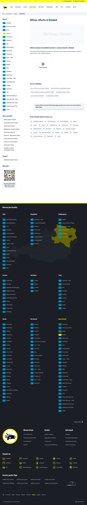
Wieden (6, 401)
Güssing (34, 226)
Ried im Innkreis (36, 356)
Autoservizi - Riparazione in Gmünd (12, 135)
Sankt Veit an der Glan (10, 298)
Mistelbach (7, 72)
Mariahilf (7, 373)
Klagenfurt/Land (8, 291)
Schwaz (62, 308)
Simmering (7, 394)
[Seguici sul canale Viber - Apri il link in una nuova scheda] (60, 467)
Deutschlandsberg (9, 223)
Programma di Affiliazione (50, 445)
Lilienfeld (7, 61)
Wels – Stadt (35, 380)
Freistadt (35, 331)
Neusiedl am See (36, 237)
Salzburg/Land (64, 230)
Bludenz (34, 284)
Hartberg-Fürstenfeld (10, 237)
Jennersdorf (35, 230)
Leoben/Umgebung (9, 251)
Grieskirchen (35, 338)
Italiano (33, 495)
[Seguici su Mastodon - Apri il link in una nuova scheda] (77, 467)
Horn (6, 44)
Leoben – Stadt (8, 244)
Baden (6, 30)
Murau (6, 258)
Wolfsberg (7, 312)
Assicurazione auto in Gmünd (11, 138)
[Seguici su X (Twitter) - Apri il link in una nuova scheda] (10, 463)
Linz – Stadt (35, 345)
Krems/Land (7, 54)
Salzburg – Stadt (64, 226)
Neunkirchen (7, 75)
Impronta (67, 434)
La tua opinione (27, 441)
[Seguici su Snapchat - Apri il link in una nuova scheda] (43, 463)
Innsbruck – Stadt (65, 281)
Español (23, 495)
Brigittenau (7, 328)
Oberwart (35, 244)
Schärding (35, 362)
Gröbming (7, 230)
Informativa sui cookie (70, 441)
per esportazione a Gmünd (52, 96)
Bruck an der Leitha (9, 27)
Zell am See (63, 237)
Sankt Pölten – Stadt (9, 78)
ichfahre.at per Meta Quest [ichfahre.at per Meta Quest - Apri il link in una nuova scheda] (51, 483)
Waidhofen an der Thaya (10, 103)
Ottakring (7, 383)
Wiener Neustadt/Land (10, 96)
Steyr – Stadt (36, 369)
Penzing (6, 387)
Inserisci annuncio (48, 434)
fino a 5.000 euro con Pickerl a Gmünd (40, 88)
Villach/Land (8, 308)
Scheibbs (7, 85)
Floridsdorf (7, 342)
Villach (6, 301)
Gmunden (35, 335)
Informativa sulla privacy (71, 438)
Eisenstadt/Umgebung (38, 223)
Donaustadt (7, 335)
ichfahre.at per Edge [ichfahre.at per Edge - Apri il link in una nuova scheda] (35, 479)
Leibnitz (6, 240)
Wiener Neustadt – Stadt (10, 99)
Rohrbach (35, 359)
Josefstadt (7, 356)
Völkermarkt (7, 305)
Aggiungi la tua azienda (50, 438)
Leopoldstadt (8, 362)
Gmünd (15, 13)
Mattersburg (35, 233)
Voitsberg (7, 265)
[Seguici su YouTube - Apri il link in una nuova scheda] (60, 458)
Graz (6, 226)
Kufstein (62, 294)
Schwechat (7, 89)
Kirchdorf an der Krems (38, 342)
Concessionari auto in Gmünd (11, 123)
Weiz (6, 268)
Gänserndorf (7, 37)
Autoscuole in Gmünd (9, 145)
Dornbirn (35, 288)
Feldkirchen (7, 281)
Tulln (6, 92)
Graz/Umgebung (8, 233)
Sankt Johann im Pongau (66, 223)
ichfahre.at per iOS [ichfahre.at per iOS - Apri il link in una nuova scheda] (35, 483)
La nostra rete (47, 441)
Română (29, 495)
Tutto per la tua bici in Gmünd (10, 142)
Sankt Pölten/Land (9, 82)
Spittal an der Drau (9, 294)
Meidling (7, 376)
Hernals (6, 345)
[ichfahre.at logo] (5, 7)
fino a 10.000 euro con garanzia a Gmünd (60, 88)
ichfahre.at (8, 501)
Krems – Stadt (8, 58)
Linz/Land (35, 349)
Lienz (62, 301)
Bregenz (34, 281)
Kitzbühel (63, 291)
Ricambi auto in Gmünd (9, 132)
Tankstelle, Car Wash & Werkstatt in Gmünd (9, 149)
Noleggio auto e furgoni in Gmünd (11, 129)
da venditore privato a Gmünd (63, 92)
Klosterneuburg (8, 47)
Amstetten (7, 23)
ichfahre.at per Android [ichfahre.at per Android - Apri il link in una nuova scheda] (22, 483)
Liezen (6, 247)
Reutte (62, 305)
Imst (62, 288)
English (38, 495)
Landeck (62, 298)
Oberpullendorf (36, 240)
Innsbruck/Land (64, 284)
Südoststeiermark (9, 261)
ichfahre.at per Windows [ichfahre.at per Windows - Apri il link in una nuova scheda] (8, 483)
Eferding (34, 328)
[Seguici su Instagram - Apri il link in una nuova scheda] (26, 458)
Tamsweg (63, 233)
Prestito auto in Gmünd (9, 126)
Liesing (6, 366)
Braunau (34, 324)
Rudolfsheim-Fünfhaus (10, 390)
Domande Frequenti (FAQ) (30, 438)
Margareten (7, 369)
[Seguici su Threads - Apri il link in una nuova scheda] (43, 458)
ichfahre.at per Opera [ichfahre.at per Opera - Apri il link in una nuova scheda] (50, 479)
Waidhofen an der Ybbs (10, 106)
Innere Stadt (7, 352)
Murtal (6, 254)
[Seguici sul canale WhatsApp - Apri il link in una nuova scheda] (26, 467)
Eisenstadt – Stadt (37, 220)
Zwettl (6, 110)
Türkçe (13, 495)
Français (18, 495)
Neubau (6, 380)
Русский (8, 495)
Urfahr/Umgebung (37, 373)
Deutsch (44, 495)
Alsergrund (7, 324)
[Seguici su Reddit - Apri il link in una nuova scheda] (26, 463)
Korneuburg (7, 51)
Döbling (6, 331)
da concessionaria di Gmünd (37, 96)
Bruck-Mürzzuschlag (9, 220)
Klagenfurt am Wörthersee (11, 288)
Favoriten (7, 338)
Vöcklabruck (35, 376)
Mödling (6, 65)
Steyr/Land (35, 366)
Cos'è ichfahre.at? (28, 434)
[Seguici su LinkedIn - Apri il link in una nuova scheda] (77, 463)
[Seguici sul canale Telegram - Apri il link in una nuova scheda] (43, 467)
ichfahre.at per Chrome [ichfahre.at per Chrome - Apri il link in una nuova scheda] (8, 479)
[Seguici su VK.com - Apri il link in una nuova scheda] (10, 467)
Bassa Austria (9, 13)
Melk (6, 68)
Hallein (62, 220)
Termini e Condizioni (70, 445)
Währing (6, 397)
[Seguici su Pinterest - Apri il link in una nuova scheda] (60, 463)
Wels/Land (35, 383)
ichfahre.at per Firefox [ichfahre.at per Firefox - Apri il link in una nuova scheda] (22, 479)
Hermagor (7, 284)
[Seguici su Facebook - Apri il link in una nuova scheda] (10, 458)
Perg (34, 352)
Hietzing (6, 349)
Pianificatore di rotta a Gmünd (11, 160)
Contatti (26, 445)
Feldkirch (35, 291)
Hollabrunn (7, 40)
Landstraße (7, 359)
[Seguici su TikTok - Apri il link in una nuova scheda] (77, 458)
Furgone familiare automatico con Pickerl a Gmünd (42, 92)
